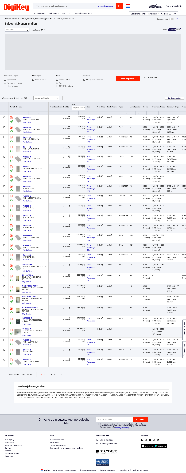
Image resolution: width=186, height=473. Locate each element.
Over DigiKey (9, 440)
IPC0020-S (27, 137)
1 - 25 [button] (16, 98)
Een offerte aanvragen (84, 13)
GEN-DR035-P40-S (30, 286)
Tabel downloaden (174, 98)
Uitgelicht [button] (42, 98)
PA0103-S (27, 340)
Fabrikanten (52, 13)
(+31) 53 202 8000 (104, 440)
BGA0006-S (27, 235)
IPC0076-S (27, 350)
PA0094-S (27, 118)
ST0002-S (26, 329)
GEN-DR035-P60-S (30, 307)
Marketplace (9, 443)
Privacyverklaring (122, 428)
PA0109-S (27, 167)
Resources (66, 13)
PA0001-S (27, 206)
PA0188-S (27, 157)
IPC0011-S (27, 216)
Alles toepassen (127, 79)
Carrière (8, 448)
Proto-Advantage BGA (91, 237)
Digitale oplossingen (12, 453)
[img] (16, 7)
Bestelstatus (54, 443)
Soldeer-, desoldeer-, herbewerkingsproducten (36, 19)
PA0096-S (27, 127)
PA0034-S (27, 196)
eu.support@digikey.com (106, 444)
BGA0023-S (27, 264)
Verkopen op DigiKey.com (14, 445)
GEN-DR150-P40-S (30, 297)
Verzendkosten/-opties (58, 445)
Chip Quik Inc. (27, 122)
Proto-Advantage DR (91, 277)
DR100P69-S (27, 275)
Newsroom (9, 456)
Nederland (45, 470)
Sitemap (8, 451)
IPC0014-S (27, 147)
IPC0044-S (27, 255)
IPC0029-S (27, 226)
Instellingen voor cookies (140, 470)
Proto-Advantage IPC (91, 139)
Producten (38, 13)
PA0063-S (27, 360)
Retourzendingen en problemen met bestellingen (67, 448)
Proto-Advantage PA (91, 119)
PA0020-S (27, 176)
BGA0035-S (27, 318)
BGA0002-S (27, 245)
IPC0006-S (27, 186)
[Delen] (178, 19)
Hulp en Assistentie (57, 440)
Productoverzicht (11, 19)
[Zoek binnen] (15, 29)
